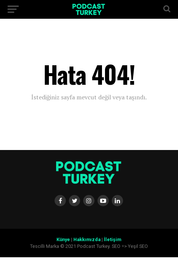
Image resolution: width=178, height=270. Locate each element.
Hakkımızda (86, 239)
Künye (63, 239)
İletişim (112, 239)
